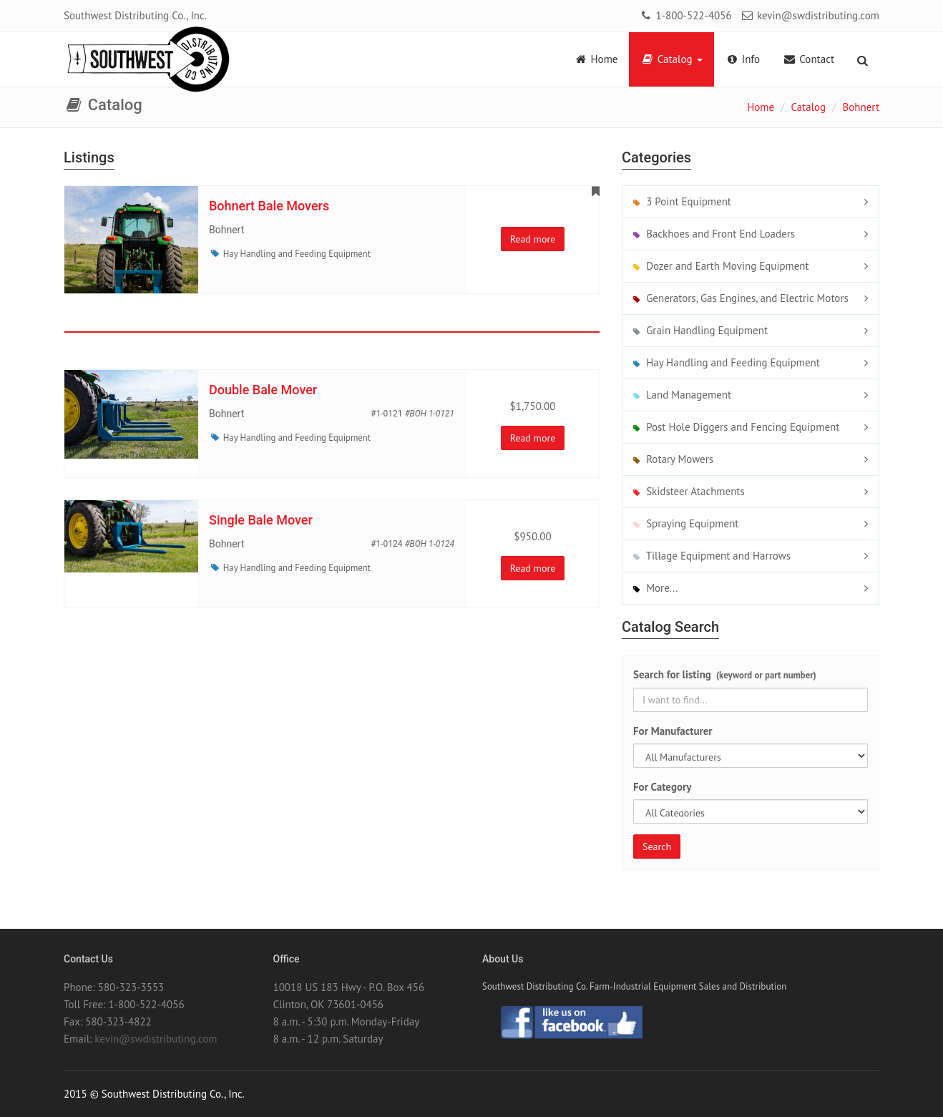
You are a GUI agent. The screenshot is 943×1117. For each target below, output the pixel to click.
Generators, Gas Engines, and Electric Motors (741, 298)
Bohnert (861, 107)
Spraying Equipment (685, 523)
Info (743, 59)
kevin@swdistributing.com (810, 15)
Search (656, 846)
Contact (808, 59)
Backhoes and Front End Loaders (714, 233)
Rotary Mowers (673, 459)
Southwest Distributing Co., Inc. (135, 15)
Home (595, 59)
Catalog (671, 59)
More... (655, 588)
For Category (662, 787)
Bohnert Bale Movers (269, 205)
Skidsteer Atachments (689, 491)
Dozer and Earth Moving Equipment (721, 266)
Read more (533, 239)
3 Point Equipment (682, 201)
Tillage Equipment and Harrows (712, 555)
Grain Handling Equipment (700, 330)
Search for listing (724, 674)
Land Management (682, 394)
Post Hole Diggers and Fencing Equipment (736, 427)
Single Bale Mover (261, 519)
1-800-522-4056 (685, 15)
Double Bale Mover (263, 389)
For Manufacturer (673, 731)
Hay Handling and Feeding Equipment (297, 254)
